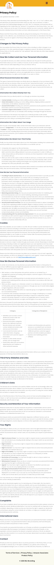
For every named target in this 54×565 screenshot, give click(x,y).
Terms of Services (12, 553)
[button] (47, 3)
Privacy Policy (26, 553)
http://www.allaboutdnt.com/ (27, 257)
